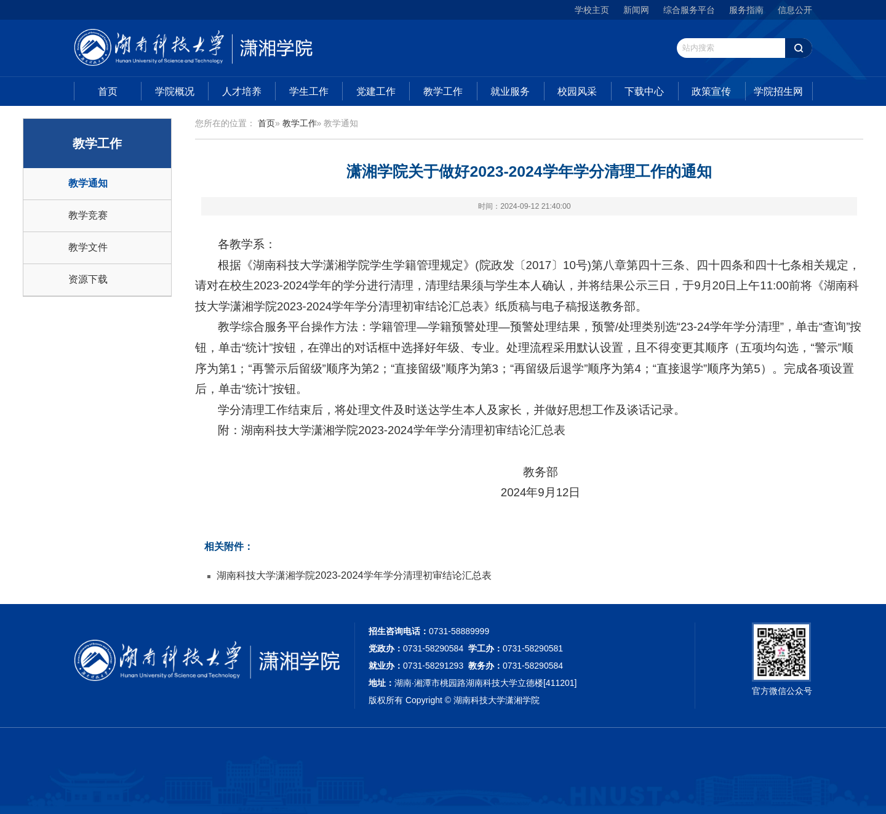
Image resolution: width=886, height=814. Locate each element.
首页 (108, 91)
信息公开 (795, 10)
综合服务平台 (689, 10)
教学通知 (88, 183)
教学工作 (443, 91)
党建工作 (376, 91)
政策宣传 (711, 91)
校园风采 (577, 91)
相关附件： (228, 546)
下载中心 (644, 91)
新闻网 (636, 10)
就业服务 (510, 91)
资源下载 (88, 279)
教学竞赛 (88, 215)
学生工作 (309, 91)
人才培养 (241, 91)
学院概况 (174, 91)
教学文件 (88, 247)
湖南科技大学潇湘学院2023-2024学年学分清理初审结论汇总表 (354, 575)
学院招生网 (778, 91)
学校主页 (592, 10)
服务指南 (746, 10)
